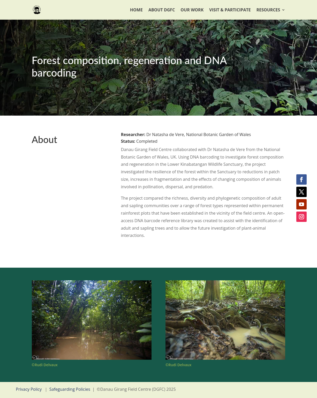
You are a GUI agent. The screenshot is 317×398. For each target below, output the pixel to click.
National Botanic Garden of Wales (218, 134)
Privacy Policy (29, 389)
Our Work (191, 10)
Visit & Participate (230, 10)
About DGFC (161, 10)
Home (136, 10)
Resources (268, 10)
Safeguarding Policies (69, 389)
